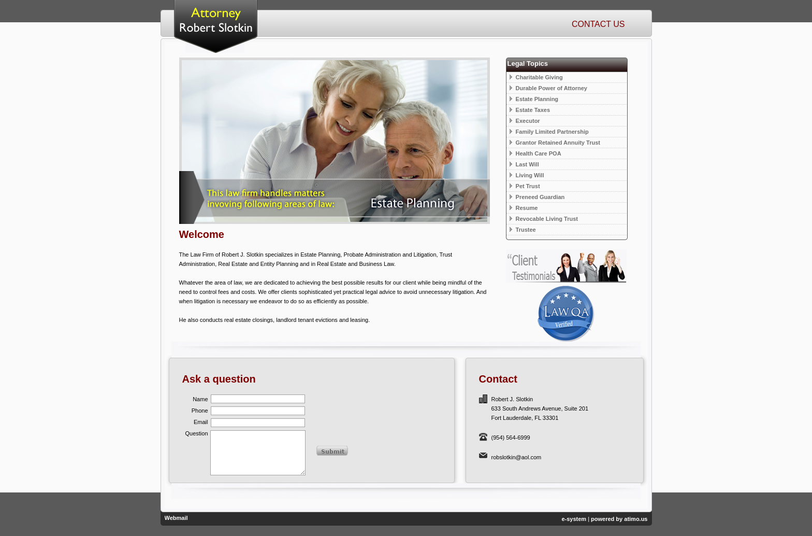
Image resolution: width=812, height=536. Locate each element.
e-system (573, 519)
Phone (200, 410)
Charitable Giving (536, 77)
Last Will (524, 164)
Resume (524, 208)
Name (200, 399)
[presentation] (377, 410)
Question (196, 433)
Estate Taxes (530, 110)
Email (201, 422)
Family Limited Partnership (549, 132)
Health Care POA (535, 153)
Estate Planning (534, 99)
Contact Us (598, 24)
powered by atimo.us (619, 519)
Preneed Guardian (537, 197)
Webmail (176, 518)
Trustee (523, 230)
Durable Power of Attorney (548, 88)
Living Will (527, 175)
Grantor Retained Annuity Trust (555, 142)
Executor (525, 121)
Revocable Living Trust (544, 219)
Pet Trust (525, 186)
